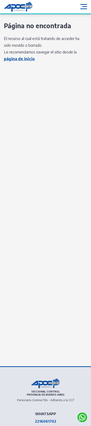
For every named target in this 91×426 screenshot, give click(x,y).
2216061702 (45, 421)
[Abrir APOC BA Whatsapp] (82, 417)
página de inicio (19, 58)
